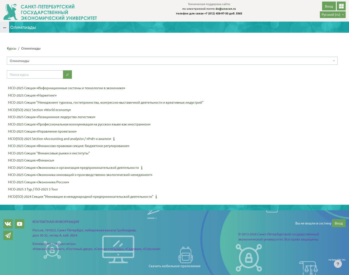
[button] (333, 14)
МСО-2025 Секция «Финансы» (31, 160)
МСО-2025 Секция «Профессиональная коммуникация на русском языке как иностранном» (79, 124)
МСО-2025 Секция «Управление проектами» (42, 131)
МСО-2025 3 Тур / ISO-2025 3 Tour (33, 189)
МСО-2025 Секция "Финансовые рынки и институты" (49, 153)
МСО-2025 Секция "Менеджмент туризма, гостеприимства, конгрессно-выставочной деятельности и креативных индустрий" (105, 102)
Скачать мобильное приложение (175, 266)
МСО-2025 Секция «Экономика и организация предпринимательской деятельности (73, 167)
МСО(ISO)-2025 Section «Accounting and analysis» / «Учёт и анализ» (59, 138)
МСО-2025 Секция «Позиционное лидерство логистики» (51, 117)
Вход (329, 6)
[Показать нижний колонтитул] (338, 264)
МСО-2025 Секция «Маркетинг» (32, 95)
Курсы (11, 48)
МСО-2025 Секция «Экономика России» (38, 182)
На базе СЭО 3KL (337, 259)
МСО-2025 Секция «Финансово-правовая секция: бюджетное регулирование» (68, 146)
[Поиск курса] (35, 74)
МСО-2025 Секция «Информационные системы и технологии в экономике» (66, 88)
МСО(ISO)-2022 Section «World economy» (39, 109)
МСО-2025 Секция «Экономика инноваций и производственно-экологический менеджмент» (80, 174)
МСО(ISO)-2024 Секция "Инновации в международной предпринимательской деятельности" (80, 196)
